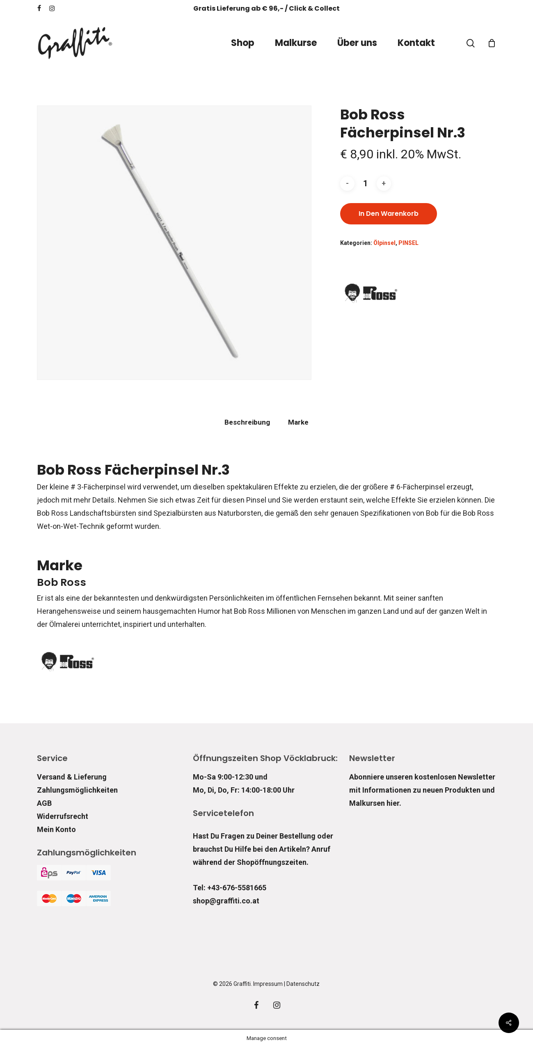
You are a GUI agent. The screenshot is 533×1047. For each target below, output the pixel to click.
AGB (44, 803)
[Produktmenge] (365, 183)
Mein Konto (56, 829)
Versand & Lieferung (72, 777)
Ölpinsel (384, 243)
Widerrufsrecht (62, 816)
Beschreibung (247, 422)
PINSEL (408, 243)
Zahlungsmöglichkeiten (77, 790)
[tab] (247, 422)
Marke (298, 422)
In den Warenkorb (389, 213)
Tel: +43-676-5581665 (229, 887)
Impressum (268, 984)
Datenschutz (303, 984)
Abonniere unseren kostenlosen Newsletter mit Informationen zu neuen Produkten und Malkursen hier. (422, 790)
